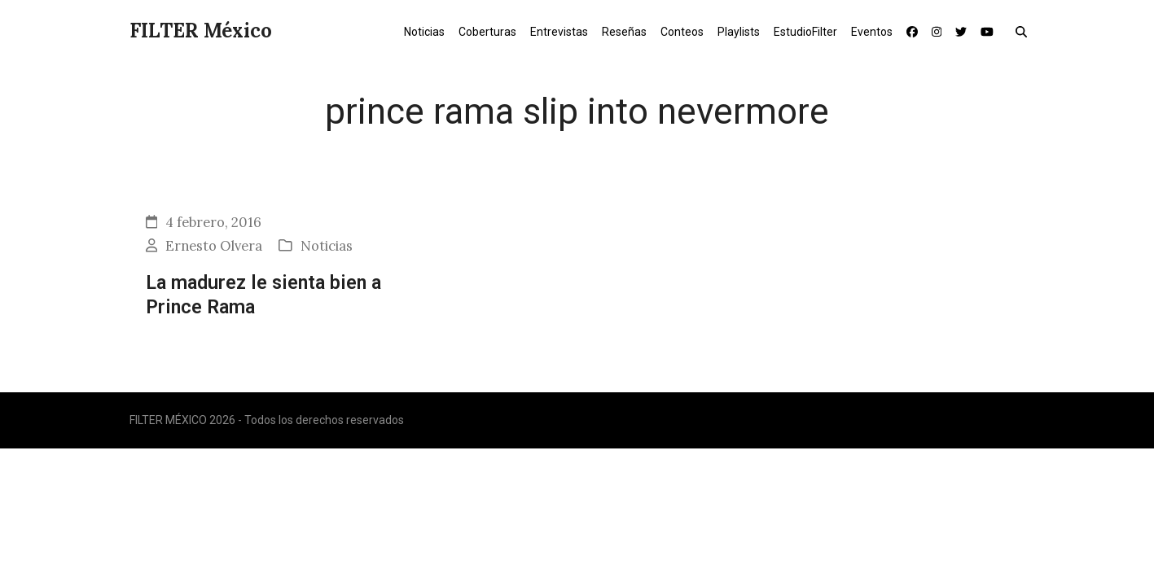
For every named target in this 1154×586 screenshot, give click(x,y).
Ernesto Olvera (213, 246)
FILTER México (200, 30)
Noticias (327, 246)
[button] (1025, 31)
